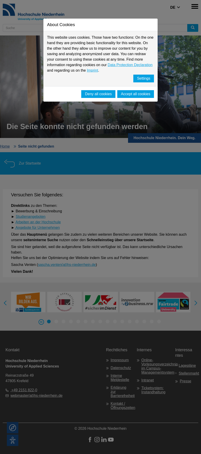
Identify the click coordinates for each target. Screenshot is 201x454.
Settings (143, 78)
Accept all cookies (135, 94)
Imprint (92, 70)
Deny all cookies (98, 94)
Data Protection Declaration (130, 65)
